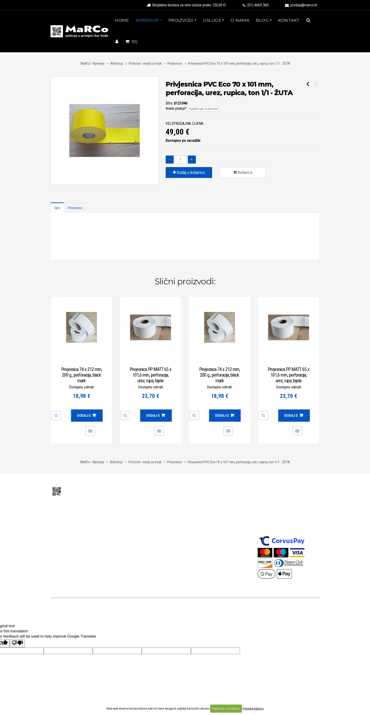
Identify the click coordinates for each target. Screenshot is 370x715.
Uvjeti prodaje (199, 506)
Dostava (195, 512)
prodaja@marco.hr (301, 5)
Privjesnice (175, 64)
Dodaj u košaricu (189, 172)
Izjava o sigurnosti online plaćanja (214, 543)
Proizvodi (181, 20)
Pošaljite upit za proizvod (203, 108)
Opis (57, 208)
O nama (240, 20)
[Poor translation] (17, 643)
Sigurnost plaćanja (275, 492)
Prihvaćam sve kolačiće (226, 708)
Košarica (242, 172)
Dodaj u (86, 415)
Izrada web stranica (244, 608)
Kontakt (289, 20)
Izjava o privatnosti (203, 549)
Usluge (212, 20)
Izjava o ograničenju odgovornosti (214, 537)
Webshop (147, 20)
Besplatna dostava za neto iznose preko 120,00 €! (186, 5)
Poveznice (75, 208)
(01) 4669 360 (256, 5)
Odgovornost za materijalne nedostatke (218, 531)
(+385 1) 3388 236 (78, 534)
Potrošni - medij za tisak (145, 64)
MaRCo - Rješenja (92, 64)
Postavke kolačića (253, 708)
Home (122, 20)
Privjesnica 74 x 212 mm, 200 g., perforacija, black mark (81, 374)
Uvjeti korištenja (219, 488)
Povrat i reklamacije (203, 518)
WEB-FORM (266, 608)
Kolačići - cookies (201, 555)
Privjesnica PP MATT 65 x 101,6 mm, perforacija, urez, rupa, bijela (150, 374)
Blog (262, 20)
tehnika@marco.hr (74, 540)
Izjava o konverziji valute (207, 524)
